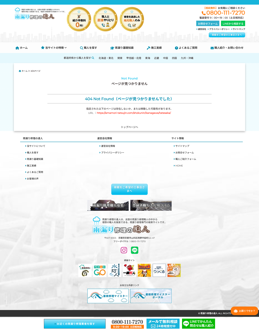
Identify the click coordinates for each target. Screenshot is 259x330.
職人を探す (88, 47)
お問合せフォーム (184, 152)
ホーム (22, 47)
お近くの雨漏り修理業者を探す (75, 323)
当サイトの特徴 (54, 47)
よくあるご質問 (186, 47)
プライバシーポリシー (219, 29)
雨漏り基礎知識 (121, 47)
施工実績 (154, 47)
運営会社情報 (108, 146)
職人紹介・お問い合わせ (227, 47)
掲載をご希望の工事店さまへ (227, 35)
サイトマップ (239, 29)
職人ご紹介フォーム (185, 159)
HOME (179, 165)
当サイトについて (36, 146)
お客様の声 (32, 178)
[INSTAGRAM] (124, 251)
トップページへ (129, 127)
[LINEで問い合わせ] (134, 251)
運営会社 (202, 29)
